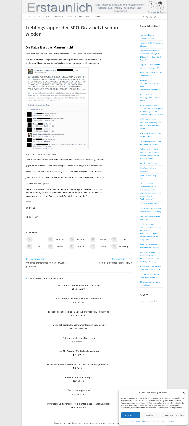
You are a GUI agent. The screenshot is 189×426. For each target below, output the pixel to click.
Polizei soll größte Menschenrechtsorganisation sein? (79, 324)
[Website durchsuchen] (160, 17)
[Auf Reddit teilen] (57, 246)
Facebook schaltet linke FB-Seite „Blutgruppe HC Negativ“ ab (78, 311)
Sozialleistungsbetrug (148, 163)
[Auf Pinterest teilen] (79, 239)
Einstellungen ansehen (173, 415)
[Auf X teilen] (36, 239)
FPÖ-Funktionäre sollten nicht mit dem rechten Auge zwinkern (78, 364)
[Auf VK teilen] (36, 246)
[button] (183, 392)
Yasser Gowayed (84, 53)
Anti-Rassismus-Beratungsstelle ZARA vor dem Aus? (150, 97)
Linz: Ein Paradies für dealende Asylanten (78, 351)
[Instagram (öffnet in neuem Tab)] (151, 17)
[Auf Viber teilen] (121, 239)
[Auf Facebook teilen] (57, 239)
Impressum (171, 421)
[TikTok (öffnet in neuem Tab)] (155, 17)
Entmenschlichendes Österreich (79, 338)
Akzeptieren (130, 415)
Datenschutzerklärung (140, 421)
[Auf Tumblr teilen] (79, 246)
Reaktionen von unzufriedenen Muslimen (78, 285)
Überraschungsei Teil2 (78, 390)
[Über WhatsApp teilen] (121, 246)
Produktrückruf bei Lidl (149, 204)
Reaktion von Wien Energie (78, 377)
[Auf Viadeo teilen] (100, 246)
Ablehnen (150, 415)
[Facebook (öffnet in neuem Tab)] (147, 17)
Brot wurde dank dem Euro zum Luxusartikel (78, 298)
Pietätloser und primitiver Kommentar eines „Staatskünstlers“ (78, 403)
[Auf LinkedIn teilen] (100, 239)
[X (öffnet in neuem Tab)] (143, 17)
